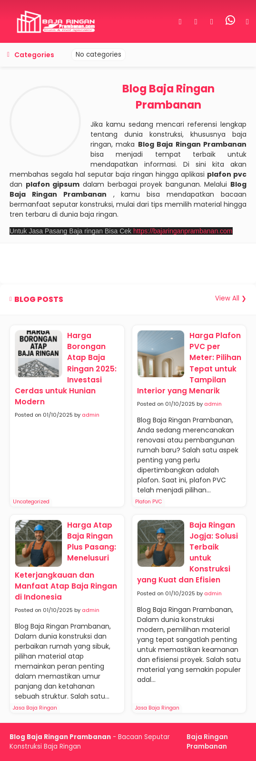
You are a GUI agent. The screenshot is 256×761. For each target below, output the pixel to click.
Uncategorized (31, 501)
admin (90, 415)
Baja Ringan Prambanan (207, 741)
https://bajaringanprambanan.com (183, 231)
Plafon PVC (148, 501)
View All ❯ (230, 298)
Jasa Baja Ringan (35, 707)
